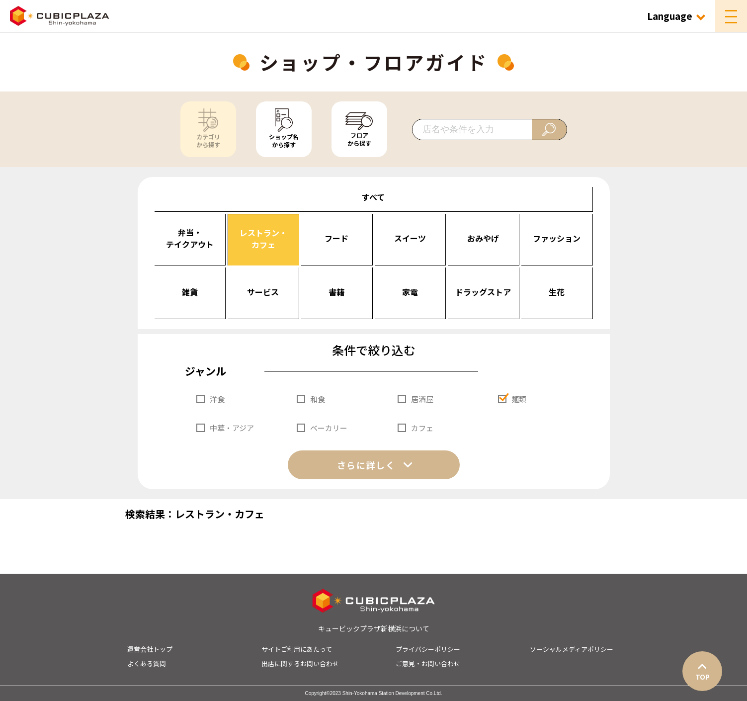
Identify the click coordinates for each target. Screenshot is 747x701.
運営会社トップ (149, 649)
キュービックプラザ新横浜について (373, 628)
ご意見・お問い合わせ (428, 663)
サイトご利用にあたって (296, 649)
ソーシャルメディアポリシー (571, 649)
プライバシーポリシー (428, 649)
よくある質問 (146, 663)
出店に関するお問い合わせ (300, 663)
